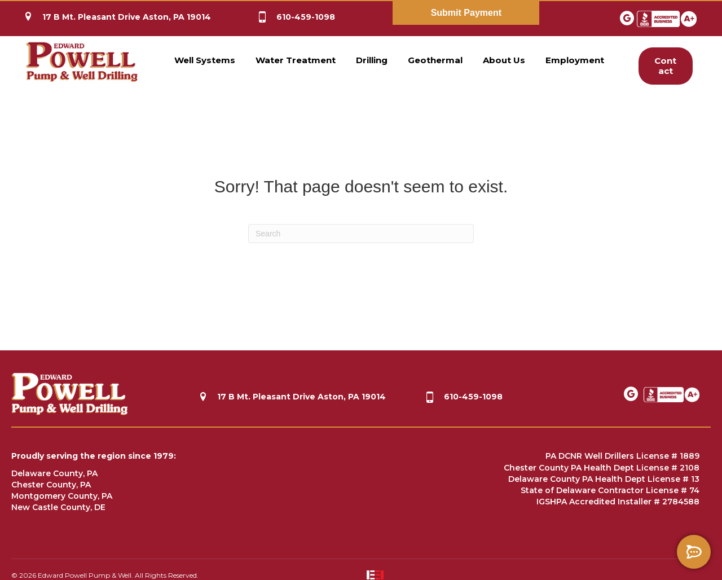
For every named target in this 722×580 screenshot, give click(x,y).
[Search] (361, 233)
